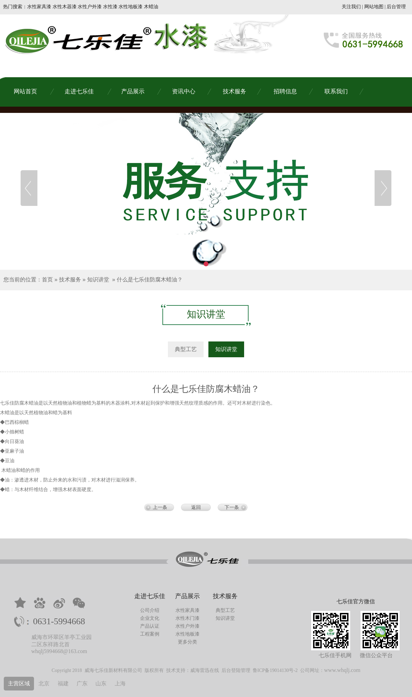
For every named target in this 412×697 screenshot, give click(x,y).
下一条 (232, 507)
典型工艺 (225, 610)
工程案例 (149, 634)
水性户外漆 (187, 626)
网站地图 (374, 6)
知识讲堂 (98, 279)
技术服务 (70, 279)
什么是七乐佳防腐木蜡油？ (150, 279)
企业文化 (149, 618)
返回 (196, 507)
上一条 (160, 507)
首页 (47, 279)
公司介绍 (149, 610)
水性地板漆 (187, 634)
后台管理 (396, 6)
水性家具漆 (187, 610)
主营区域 (19, 683)
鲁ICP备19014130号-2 (275, 670)
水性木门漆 (187, 618)
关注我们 (351, 6)
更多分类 (187, 641)
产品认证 (149, 626)
